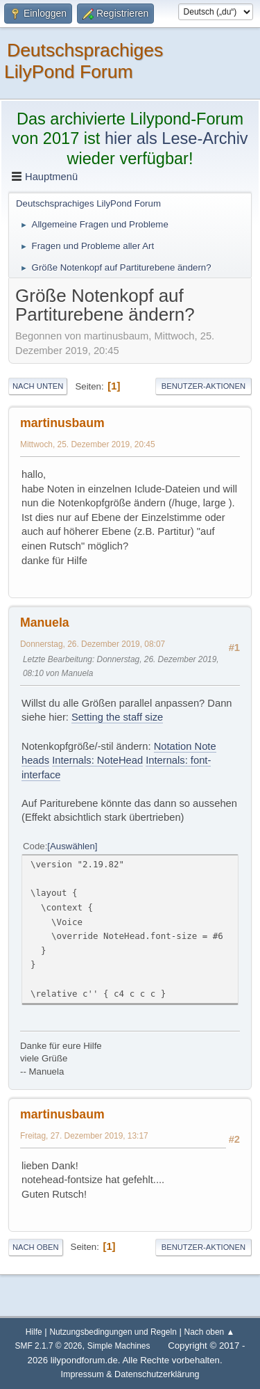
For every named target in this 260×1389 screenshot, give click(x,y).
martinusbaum (62, 423)
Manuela (44, 622)
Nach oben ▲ (209, 1332)
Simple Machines (118, 1346)
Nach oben (35, 1247)
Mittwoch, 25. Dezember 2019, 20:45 (87, 444)
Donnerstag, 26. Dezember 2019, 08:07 (92, 644)
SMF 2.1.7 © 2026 (49, 1346)
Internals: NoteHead (97, 760)
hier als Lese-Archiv (176, 138)
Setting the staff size (117, 717)
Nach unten (37, 386)
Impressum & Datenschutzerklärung (130, 1374)
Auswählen (72, 846)
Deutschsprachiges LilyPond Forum (83, 61)
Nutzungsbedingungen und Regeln (112, 1332)
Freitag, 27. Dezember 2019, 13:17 (84, 1136)
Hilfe (34, 1332)
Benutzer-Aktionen (203, 386)
